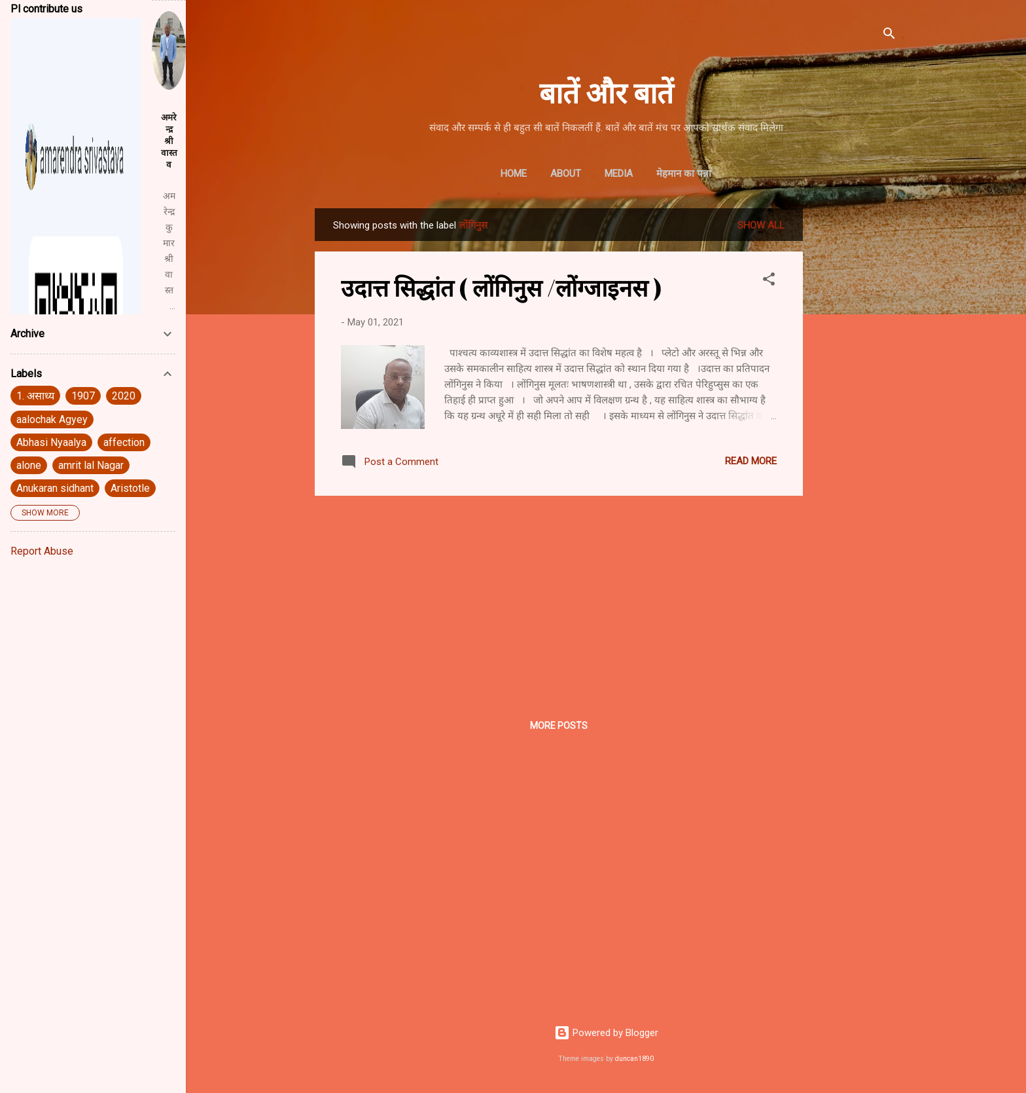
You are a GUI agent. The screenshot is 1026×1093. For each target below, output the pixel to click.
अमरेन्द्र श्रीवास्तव (169, 141)
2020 (123, 396)
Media (619, 173)
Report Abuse (41, 551)
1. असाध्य (35, 396)
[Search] (889, 36)
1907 (83, 396)
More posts (559, 725)
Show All (761, 225)
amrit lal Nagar (91, 465)
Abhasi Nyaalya (51, 442)
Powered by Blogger (606, 1033)
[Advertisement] (855, 404)
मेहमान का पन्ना (683, 173)
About (565, 173)
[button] (769, 281)
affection (124, 442)
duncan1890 (634, 1058)
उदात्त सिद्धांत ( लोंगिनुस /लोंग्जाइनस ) (501, 287)
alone (28, 465)
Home (514, 173)
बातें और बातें (606, 91)
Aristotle (130, 488)
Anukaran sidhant (55, 488)
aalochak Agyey (52, 419)
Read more (751, 461)
